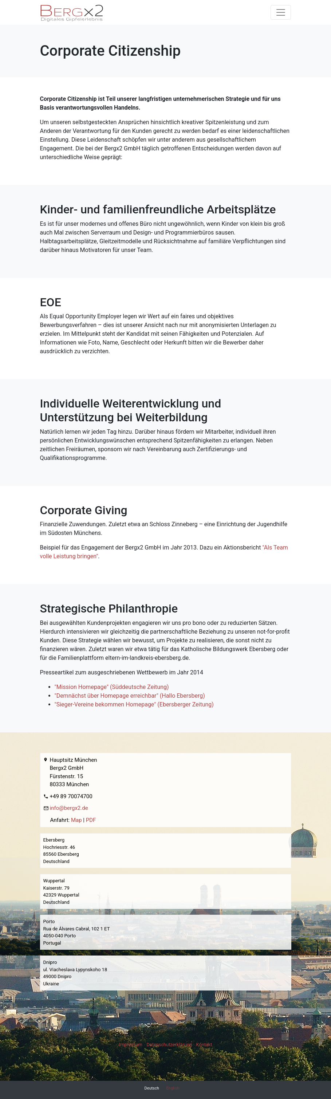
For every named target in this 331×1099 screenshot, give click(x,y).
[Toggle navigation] (281, 12)
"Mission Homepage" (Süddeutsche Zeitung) (112, 687)
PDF (91, 820)
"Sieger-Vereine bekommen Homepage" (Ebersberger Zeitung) (134, 704)
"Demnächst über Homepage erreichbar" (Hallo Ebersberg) (130, 695)
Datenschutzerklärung (169, 1044)
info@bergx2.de (69, 808)
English (173, 1088)
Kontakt (204, 1044)
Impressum (130, 1044)
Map (76, 820)
